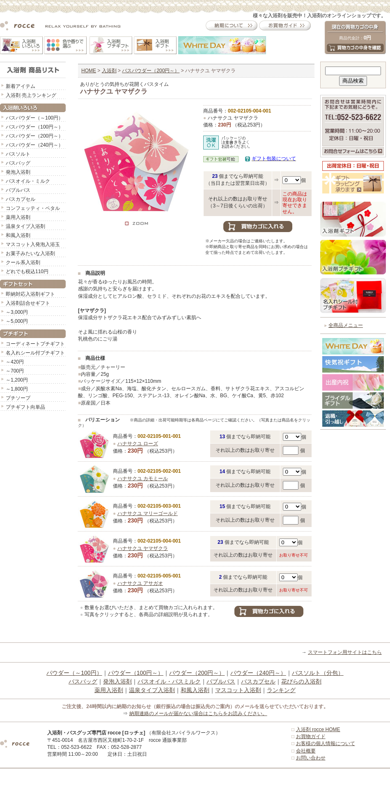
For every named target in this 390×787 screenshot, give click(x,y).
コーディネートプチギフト (35, 344)
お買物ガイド (311, 736)
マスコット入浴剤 (238, 690)
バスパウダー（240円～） (34, 145)
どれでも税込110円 (27, 271)
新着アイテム (20, 86)
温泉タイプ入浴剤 (25, 226)
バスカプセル (20, 199)
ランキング (281, 690)
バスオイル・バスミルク (169, 681)
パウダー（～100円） (74, 673)
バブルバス (18, 190)
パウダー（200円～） (197, 673)
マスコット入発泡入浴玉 (33, 244)
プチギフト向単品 (25, 407)
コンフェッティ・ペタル (33, 208)
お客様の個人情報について (325, 743)
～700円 (15, 371)
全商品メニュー (345, 325)
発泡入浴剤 (18, 172)
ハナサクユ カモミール (142, 478)
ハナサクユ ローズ (137, 443)
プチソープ (18, 398)
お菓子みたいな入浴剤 (30, 253)
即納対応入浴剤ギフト (30, 294)
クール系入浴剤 (23, 262)
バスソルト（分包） (318, 673)
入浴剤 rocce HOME (318, 729)
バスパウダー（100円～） (34, 127)
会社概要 (306, 751)
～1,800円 (17, 389)
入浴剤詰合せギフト (28, 303)
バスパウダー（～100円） (34, 118)
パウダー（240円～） (258, 673)
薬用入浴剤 (18, 217)
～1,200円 (17, 380)
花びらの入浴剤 (301, 681)
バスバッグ (18, 163)
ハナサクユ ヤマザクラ (142, 548)
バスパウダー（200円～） (34, 136)
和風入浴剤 (18, 235)
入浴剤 (109, 71)
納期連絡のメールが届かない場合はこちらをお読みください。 (198, 713)
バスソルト (18, 154)
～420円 (15, 362)
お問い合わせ (311, 758)
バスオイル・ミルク (28, 181)
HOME (88, 71)
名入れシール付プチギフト (35, 353)
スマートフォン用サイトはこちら (345, 652)
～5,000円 (17, 321)
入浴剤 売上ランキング (31, 95)
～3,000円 (17, 312)
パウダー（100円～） (135, 673)
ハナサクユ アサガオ (140, 583)
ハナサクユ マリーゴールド (147, 513)
